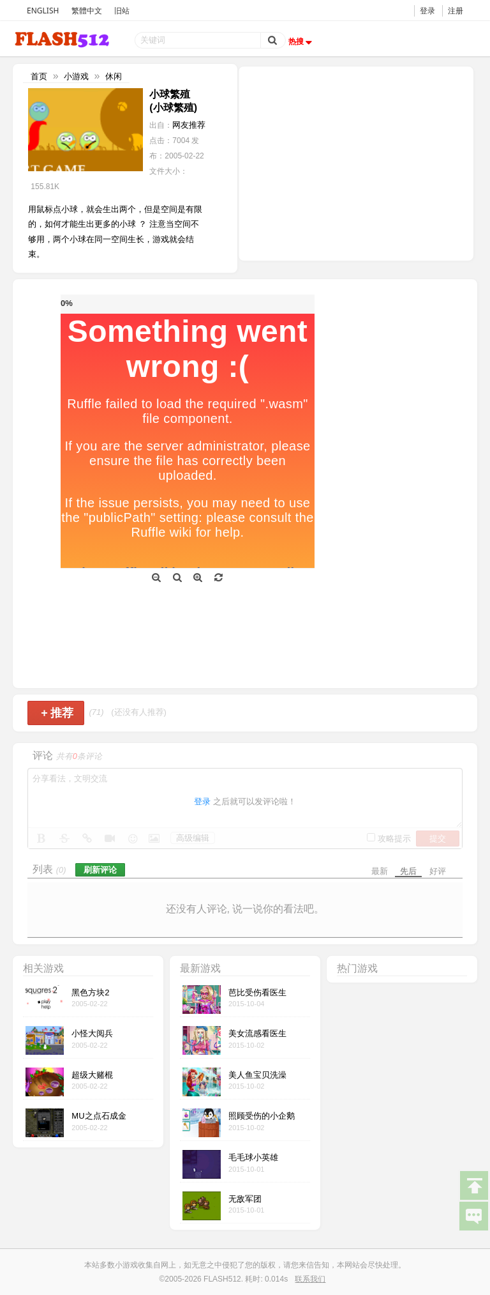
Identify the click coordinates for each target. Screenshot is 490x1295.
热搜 (301, 41)
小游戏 (76, 76)
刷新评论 (100, 870)
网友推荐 (188, 125)
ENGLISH (43, 10)
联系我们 (310, 1279)
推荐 (57, 713)
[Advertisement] (356, 162)
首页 (39, 76)
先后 (408, 871)
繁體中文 (86, 10)
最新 (379, 871)
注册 (455, 10)
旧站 (122, 10)
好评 (437, 871)
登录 (427, 10)
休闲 (113, 76)
